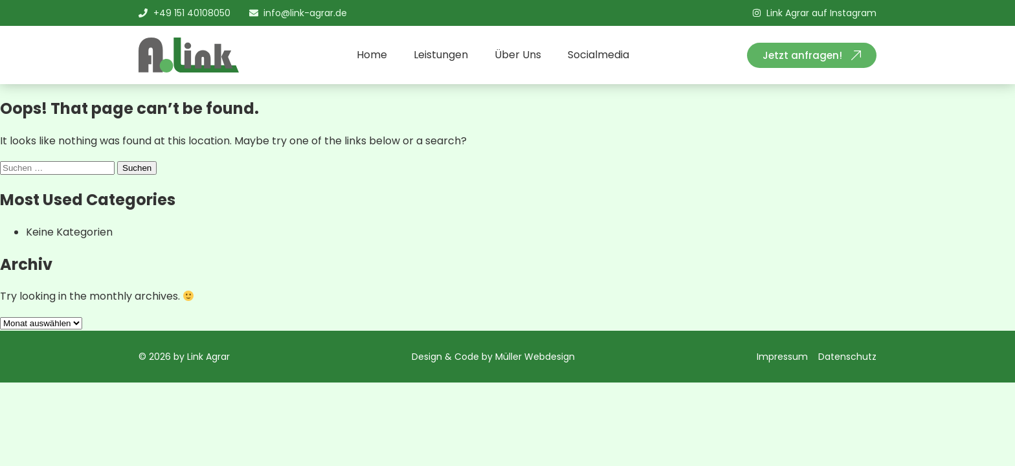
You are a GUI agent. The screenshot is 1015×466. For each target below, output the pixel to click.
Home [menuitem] (372, 54)
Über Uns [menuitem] (518, 54)
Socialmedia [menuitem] (598, 54)
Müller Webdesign (535, 356)
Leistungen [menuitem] (441, 54)
